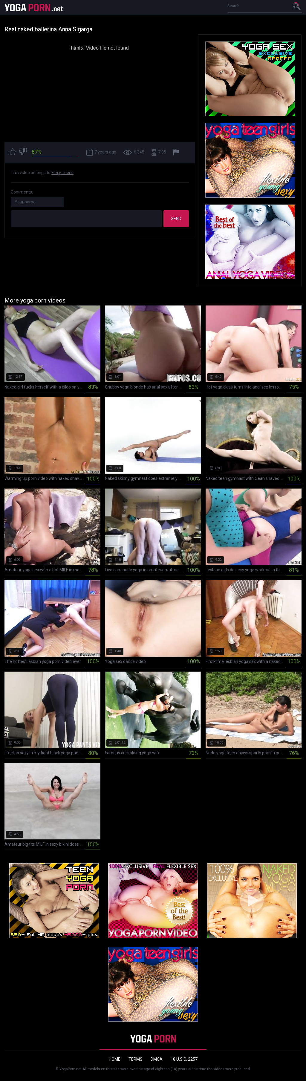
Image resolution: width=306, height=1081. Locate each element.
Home (114, 1059)
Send (176, 218)
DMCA (157, 1059)
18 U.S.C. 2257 (184, 1059)
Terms (135, 1059)
